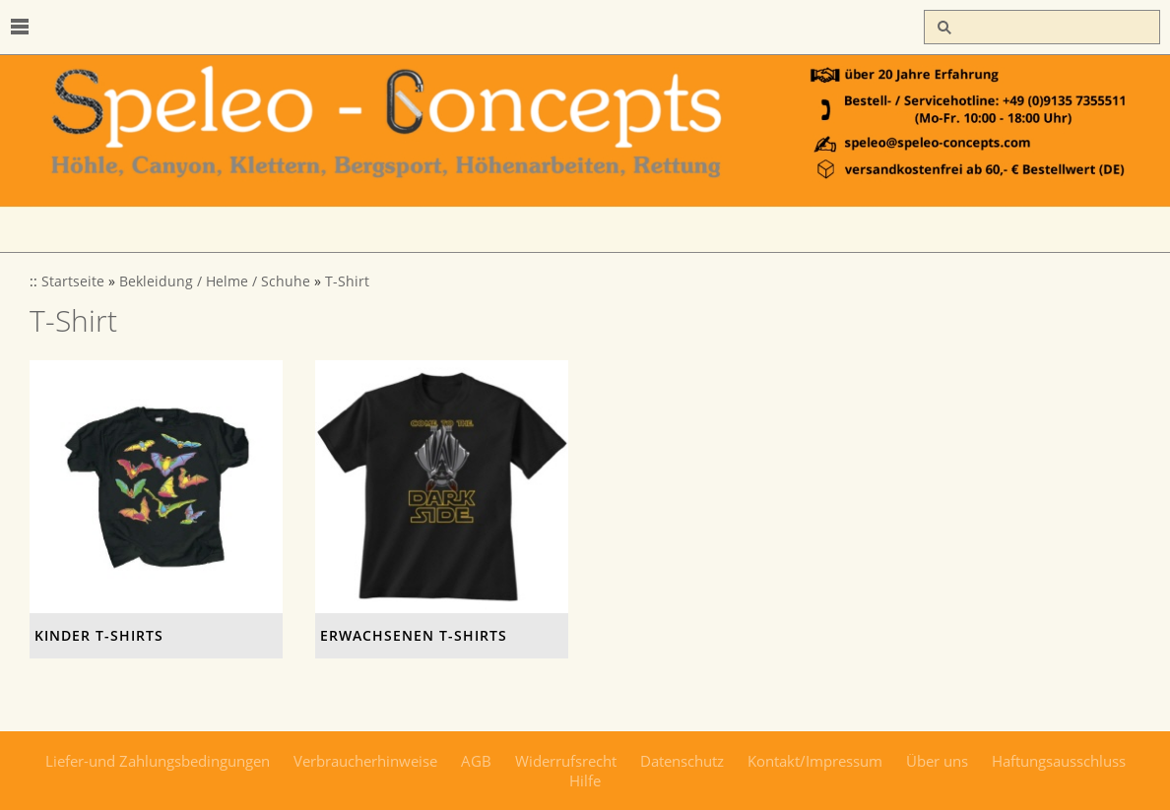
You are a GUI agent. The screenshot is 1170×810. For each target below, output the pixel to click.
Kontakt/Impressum (815, 761)
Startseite (72, 281)
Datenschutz (682, 761)
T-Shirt (347, 281)
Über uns (937, 761)
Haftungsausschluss (1059, 761)
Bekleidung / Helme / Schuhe (214, 281)
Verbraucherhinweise (365, 761)
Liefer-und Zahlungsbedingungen (157, 761)
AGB (476, 761)
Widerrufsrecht (566, 761)
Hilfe (585, 780)
